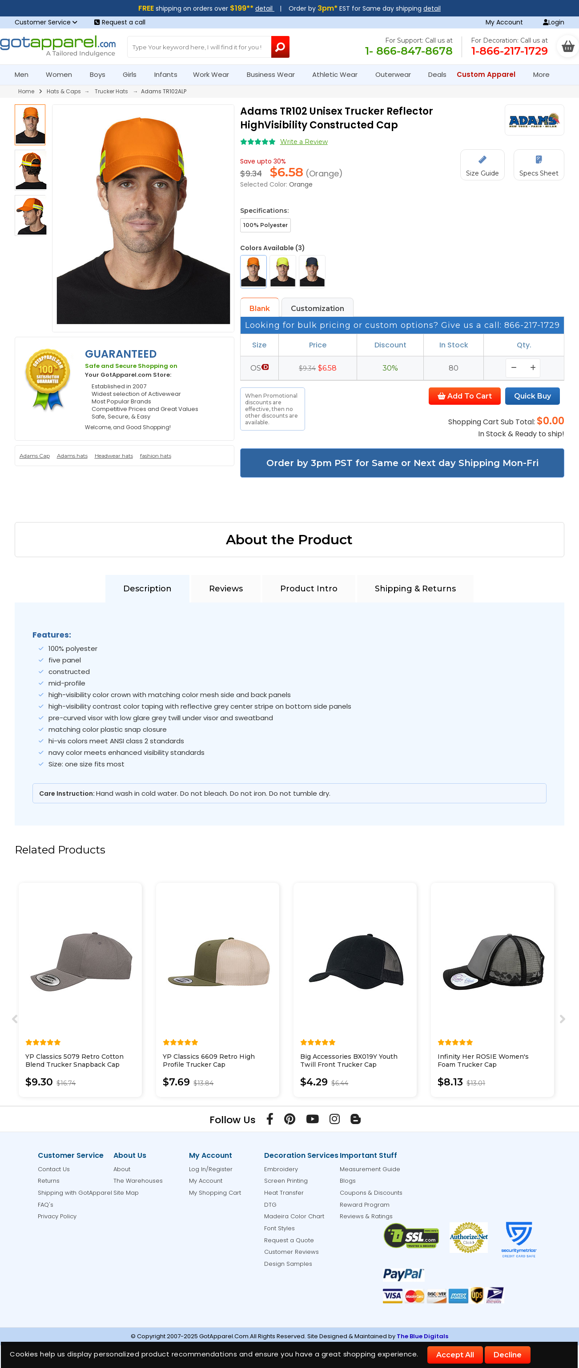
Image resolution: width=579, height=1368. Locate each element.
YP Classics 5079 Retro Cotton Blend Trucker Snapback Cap (74, 1061)
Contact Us (54, 1169)
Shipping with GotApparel (75, 1193)
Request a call (119, 22)
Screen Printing (286, 1181)
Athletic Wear (338, 74)
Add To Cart (465, 396)
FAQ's (45, 1204)
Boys (101, 74)
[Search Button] (280, 47)
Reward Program (365, 1204)
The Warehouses (138, 1181)
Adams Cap (35, 455)
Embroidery (281, 1169)
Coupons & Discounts (371, 1193)
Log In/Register (211, 1169)
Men (25, 74)
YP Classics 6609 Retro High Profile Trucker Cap (209, 1061)
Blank (259, 308)
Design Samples (288, 1264)
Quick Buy (532, 396)
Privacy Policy (57, 1216)
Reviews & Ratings (366, 1216)
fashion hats (155, 455)
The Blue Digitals (422, 1336)
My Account (504, 22)
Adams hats (72, 455)
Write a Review (304, 142)
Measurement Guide (370, 1169)
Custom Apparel (490, 74)
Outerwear (396, 74)
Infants (168, 74)
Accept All (455, 1355)
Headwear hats (114, 455)
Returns (49, 1181)
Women (63, 74)
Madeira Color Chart (294, 1216)
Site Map (126, 1193)
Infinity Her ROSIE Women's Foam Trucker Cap (483, 1061)
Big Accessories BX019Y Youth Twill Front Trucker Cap (349, 1061)
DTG (270, 1204)
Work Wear (215, 74)
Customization (317, 308)
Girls (133, 74)
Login (553, 22)
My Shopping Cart (215, 1193)
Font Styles (279, 1228)
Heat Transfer (284, 1193)
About (121, 1169)
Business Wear (274, 74)
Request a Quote (289, 1240)
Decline (508, 1355)
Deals (437, 74)
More (545, 74)
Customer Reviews (291, 1252)
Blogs (348, 1181)
